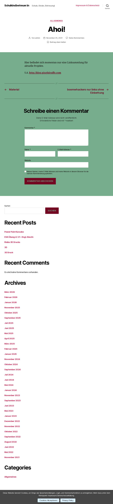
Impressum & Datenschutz (87, 5)
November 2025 (12, 307)
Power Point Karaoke (14, 232)
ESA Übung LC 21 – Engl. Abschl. (19, 237)
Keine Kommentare (76, 38)
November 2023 (12, 395)
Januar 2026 (10, 302)
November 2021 (12, 457)
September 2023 (12, 400)
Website (27, 160)
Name (27, 150)
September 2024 (12, 369)
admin (37, 38)
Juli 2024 (8, 375)
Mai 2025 (8, 333)
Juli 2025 (8, 323)
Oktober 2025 (11, 313)
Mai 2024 (8, 385)
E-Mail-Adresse (64, 150)
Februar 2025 (10, 349)
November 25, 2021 (54, 38)
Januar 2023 (10, 416)
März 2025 (9, 344)
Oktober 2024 (11, 364)
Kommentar (29, 128)
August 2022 (10, 442)
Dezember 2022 (12, 421)
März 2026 (9, 292)
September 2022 (12, 437)
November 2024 (12, 359)
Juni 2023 (9, 406)
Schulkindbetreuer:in (16, 5)
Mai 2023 (8, 411)
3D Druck (8, 252)
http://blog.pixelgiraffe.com (45, 72)
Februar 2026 (10, 297)
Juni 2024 (9, 380)
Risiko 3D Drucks (12, 242)
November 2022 (12, 426)
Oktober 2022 (11, 431)
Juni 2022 (9, 447)
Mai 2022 (8, 452)
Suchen (7, 206)
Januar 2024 (10, 390)
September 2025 (12, 318)
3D (5, 247)
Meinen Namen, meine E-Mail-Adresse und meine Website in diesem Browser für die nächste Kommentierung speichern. (58, 173)
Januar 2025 (10, 354)
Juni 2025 (9, 328)
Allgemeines (56, 21)
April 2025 (9, 338)
